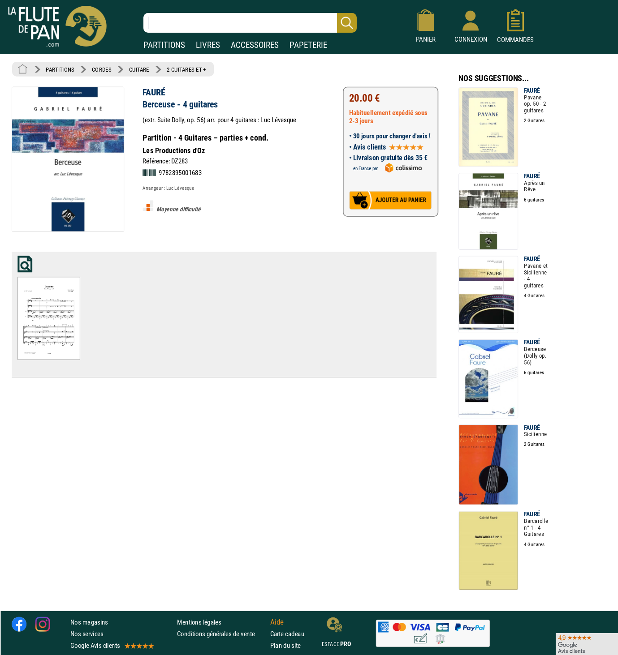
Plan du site (285, 646)
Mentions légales (199, 622)
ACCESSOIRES (255, 45)
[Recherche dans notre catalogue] (250, 23)
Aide (277, 622)
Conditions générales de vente (221, 634)
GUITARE (139, 69)
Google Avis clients (111, 646)
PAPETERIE (308, 45)
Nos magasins (89, 622)
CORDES (101, 69)
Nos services (86, 634)
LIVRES (208, 45)
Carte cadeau (287, 634)
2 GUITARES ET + (186, 69)
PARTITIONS (164, 45)
